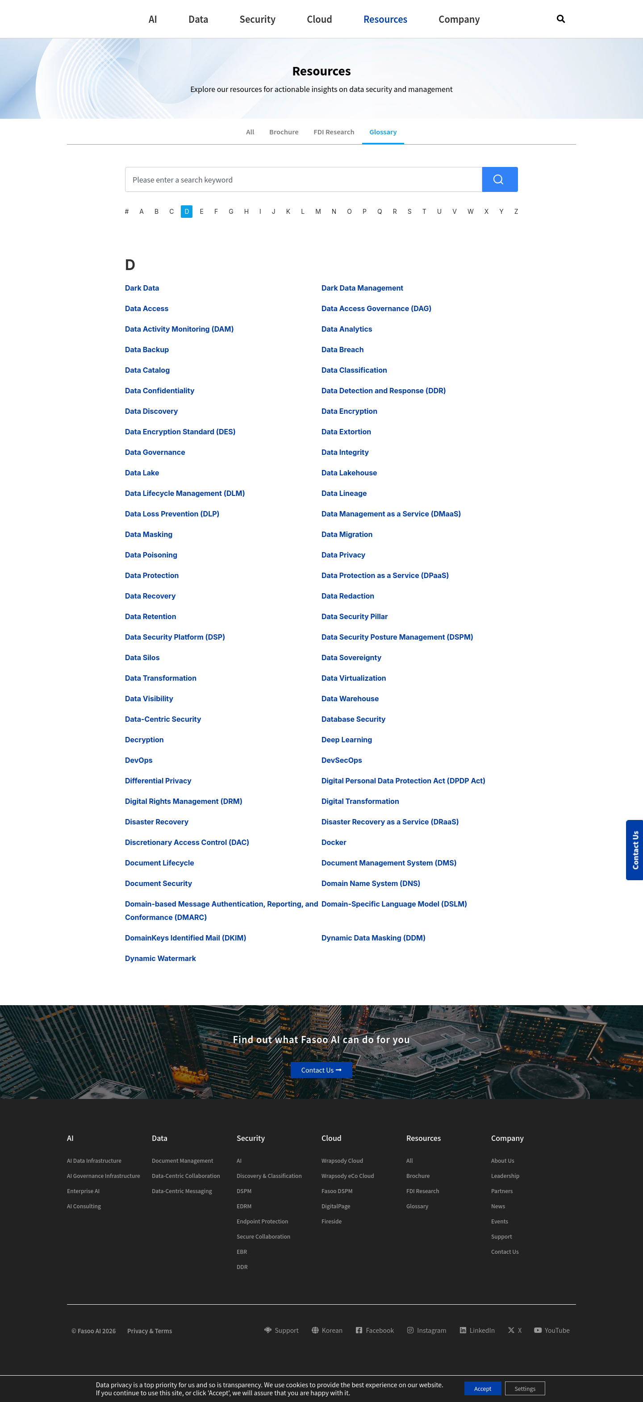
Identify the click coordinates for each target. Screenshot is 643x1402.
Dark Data (142, 293)
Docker (334, 848)
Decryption (144, 745)
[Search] (500, 185)
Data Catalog (147, 375)
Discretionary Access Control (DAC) (187, 848)
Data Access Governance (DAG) (376, 314)
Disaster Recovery (156, 827)
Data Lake (142, 478)
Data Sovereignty (351, 663)
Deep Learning (347, 745)
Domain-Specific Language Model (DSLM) (394, 909)
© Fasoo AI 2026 (93, 1336)
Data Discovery (151, 416)
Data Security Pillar (355, 622)
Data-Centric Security (163, 724)
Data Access (147, 314)
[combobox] (303, 185)
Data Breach (343, 355)
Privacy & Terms (149, 1336)
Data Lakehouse (349, 478)
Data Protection (152, 581)
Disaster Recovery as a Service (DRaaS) (390, 827)
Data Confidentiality (160, 396)
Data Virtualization (354, 683)
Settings (530, 1388)
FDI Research (335, 134)
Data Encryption (349, 416)
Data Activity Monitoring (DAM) (179, 334)
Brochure (280, 134)
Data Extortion (346, 437)
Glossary (391, 134)
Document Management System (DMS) (389, 868)
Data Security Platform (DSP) (175, 642)
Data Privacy (343, 560)
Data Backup (147, 355)
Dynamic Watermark (160, 964)
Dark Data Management (362, 293)
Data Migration (347, 540)
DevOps (139, 765)
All (241, 134)
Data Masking (148, 540)
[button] (153, 19)
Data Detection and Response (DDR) (384, 396)
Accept (478, 1388)
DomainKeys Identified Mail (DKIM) (185, 943)
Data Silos (142, 663)
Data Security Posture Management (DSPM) (397, 642)
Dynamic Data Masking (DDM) (374, 943)
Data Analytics (347, 334)
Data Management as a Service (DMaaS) (391, 519)
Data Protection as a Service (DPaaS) (385, 581)
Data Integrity (345, 457)
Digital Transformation (360, 807)
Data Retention (150, 622)
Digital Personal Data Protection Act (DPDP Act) (403, 786)
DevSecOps (342, 765)
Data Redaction (348, 601)
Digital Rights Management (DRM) (183, 807)
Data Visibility (149, 704)
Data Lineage (344, 499)
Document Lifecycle (159, 868)
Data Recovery (150, 601)
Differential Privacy (158, 786)
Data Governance (155, 457)
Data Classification (354, 375)
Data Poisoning (151, 560)
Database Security (354, 724)
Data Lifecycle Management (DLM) (185, 499)
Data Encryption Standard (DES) (180, 437)
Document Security (158, 889)
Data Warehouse (350, 704)
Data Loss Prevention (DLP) (172, 519)
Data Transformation (160, 683)
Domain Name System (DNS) (371, 889)
